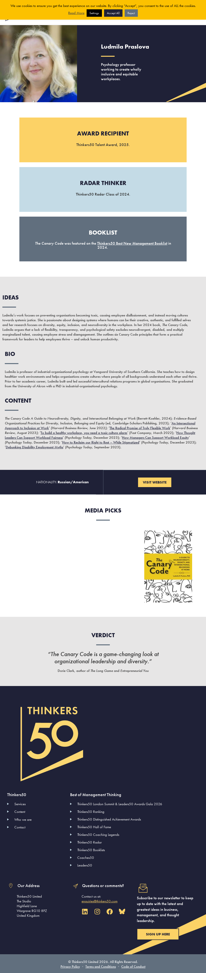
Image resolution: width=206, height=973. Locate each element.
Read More (76, 13)
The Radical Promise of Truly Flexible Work (140, 427)
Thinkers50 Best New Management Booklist (132, 243)
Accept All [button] (113, 13)
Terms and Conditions (100, 965)
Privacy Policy (70, 965)
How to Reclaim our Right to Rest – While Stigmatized (100, 441)
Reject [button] (131, 13)
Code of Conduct (133, 965)
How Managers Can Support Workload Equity (155, 437)
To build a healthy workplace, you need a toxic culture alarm (84, 432)
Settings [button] (94, 13)
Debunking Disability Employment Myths (34, 446)
